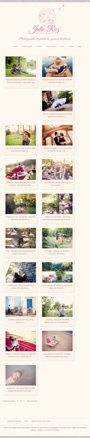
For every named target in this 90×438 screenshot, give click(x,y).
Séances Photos (51, 46)
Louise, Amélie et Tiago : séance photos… (57, 241)
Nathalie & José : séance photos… (20, 310)
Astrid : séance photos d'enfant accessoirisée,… (57, 310)
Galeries (39, 46)
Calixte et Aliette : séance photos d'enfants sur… (57, 344)
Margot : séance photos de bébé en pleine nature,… (20, 378)
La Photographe (27, 46)
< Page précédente (9, 401)
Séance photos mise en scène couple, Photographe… (20, 172)
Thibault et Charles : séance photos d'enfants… (20, 207)
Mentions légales (41, 421)
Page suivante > (32, 401)
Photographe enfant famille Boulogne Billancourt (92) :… (20, 71)
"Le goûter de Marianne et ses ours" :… (57, 172)
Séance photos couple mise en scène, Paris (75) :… (57, 138)
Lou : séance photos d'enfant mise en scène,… (20, 241)
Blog (79, 46)
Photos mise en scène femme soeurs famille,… (57, 70)
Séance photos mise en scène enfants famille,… (57, 104)
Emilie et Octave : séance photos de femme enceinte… (57, 207)
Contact (71, 46)
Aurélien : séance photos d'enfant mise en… (20, 275)
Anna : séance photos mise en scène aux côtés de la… (20, 344)
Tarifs (62, 46)
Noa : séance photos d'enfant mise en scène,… (57, 275)
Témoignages (14, 421)
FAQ (26, 421)
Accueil (14, 46)
